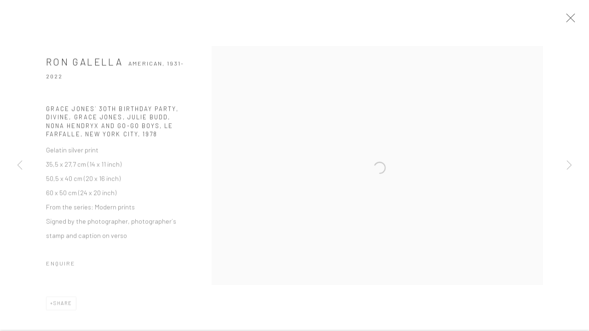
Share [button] (62, 305)
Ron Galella (84, 64)
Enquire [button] (60, 265)
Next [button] (569, 165)
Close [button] (570, 21)
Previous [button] (20, 165)
